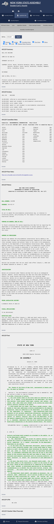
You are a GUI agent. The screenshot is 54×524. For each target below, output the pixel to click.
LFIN (12, 44)
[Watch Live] (13, 11)
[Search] (40, 11)
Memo (46, 42)
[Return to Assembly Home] (27, 4)
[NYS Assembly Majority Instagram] (29, 11)
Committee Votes (26, 42)
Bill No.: (4, 37)
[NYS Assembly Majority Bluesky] (35, 11)
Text (6, 44)
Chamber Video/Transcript (24, 44)
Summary (7, 42)
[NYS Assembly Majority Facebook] (18, 11)
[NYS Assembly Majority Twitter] (24, 11)
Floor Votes (37, 42)
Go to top (3, 86)
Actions (16, 42)
